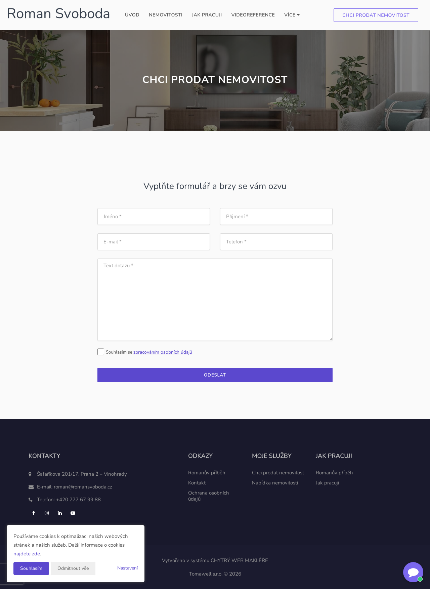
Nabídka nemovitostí (275, 482)
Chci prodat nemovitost (376, 15)
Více (292, 15)
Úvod (132, 15)
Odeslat (215, 375)
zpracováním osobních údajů (162, 352)
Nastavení (127, 568)
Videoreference (253, 15)
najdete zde (26, 553)
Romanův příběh (206, 472)
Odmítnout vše (73, 568)
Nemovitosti (165, 15)
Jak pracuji (207, 15)
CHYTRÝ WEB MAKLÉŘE (239, 560)
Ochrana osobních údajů (208, 495)
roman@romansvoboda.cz (83, 486)
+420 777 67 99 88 (78, 499)
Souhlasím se (115, 352)
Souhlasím (31, 568)
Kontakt (197, 482)
